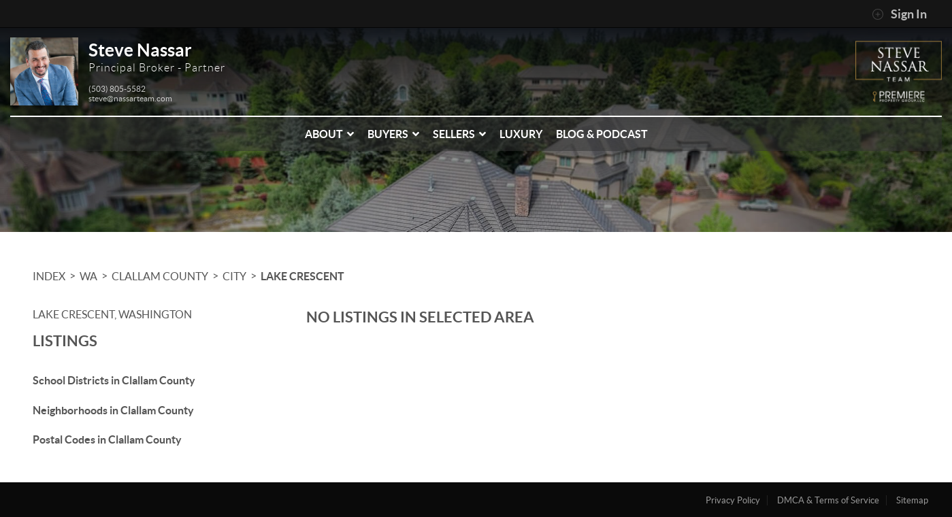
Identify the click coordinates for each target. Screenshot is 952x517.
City (234, 276)
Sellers (459, 134)
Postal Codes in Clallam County (107, 439)
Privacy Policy (733, 500)
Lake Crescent (302, 276)
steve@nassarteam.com (130, 98)
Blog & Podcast (602, 134)
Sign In (899, 14)
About (329, 134)
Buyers (393, 134)
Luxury (520, 134)
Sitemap (912, 500)
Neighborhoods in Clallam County (113, 410)
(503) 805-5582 (117, 88)
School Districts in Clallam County (114, 380)
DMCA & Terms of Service (828, 500)
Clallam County (160, 276)
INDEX (49, 276)
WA (88, 276)
